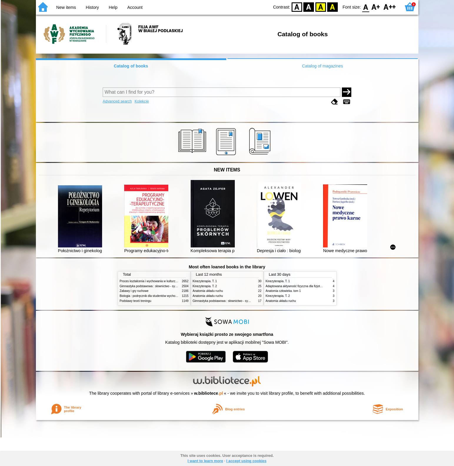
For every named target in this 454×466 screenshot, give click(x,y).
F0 (366, 6)
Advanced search (117, 101)
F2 (390, 6)
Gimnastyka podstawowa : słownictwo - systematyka (154, 286)
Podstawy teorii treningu (136, 301)
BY (332, 6)
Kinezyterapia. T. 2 (205, 286)
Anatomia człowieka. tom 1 (283, 291)
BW (308, 6)
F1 (376, 6)
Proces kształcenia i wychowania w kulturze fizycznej (154, 281)
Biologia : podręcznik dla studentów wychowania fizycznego (159, 296)
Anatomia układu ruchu (208, 291)
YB (320, 6)
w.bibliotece (208, 393)
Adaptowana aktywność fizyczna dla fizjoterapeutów (300, 286)
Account (134, 7)
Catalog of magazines (322, 66)
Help (113, 7)
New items (66, 7)
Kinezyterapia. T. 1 (205, 281)
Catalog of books (131, 66)
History (92, 7)
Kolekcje (141, 101)
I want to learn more (205, 461)
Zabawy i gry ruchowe (134, 291)
